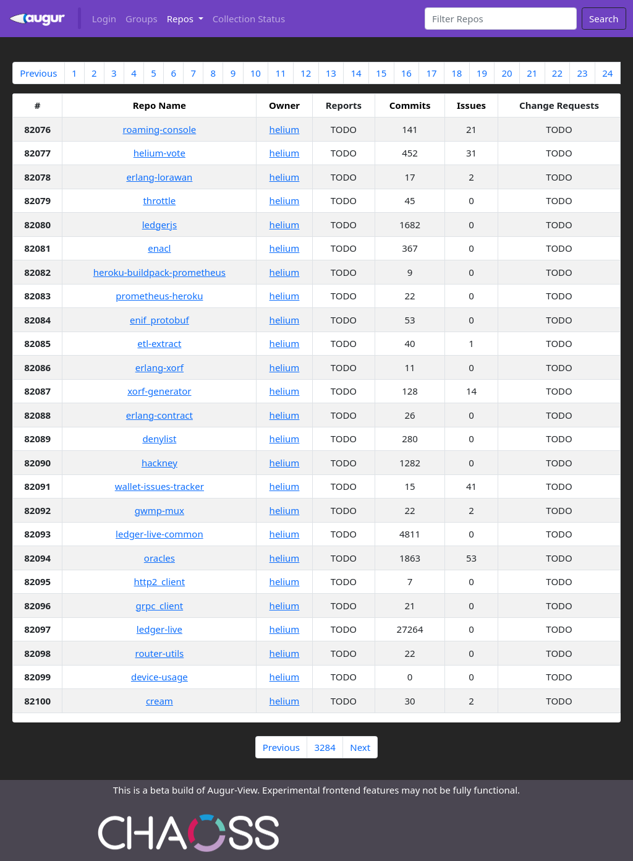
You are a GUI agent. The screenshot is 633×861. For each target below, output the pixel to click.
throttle (159, 200)
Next (360, 747)
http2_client (159, 581)
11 (280, 73)
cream (159, 701)
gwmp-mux (159, 510)
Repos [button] (181, 18)
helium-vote (159, 153)
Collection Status (249, 18)
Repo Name (159, 105)
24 (607, 73)
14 (355, 73)
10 (255, 73)
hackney (159, 462)
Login (104, 18)
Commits (410, 105)
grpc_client (160, 605)
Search (603, 18)
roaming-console (160, 129)
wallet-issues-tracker (159, 486)
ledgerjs (159, 224)
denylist (159, 438)
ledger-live (159, 629)
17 (431, 73)
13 (331, 73)
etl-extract (159, 343)
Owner (284, 105)
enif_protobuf (159, 320)
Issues (471, 105)
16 (406, 73)
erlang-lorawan (159, 177)
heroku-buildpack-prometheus (159, 272)
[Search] (501, 18)
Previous (38, 73)
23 (582, 73)
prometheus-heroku (159, 295)
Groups (141, 18)
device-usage (159, 676)
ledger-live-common (159, 534)
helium (285, 129)
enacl (159, 248)
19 (482, 73)
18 (456, 73)
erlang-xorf (159, 367)
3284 (324, 747)
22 (557, 73)
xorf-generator (159, 391)
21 (532, 73)
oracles (159, 558)
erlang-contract (159, 415)
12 (305, 73)
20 (506, 73)
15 (381, 73)
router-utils (159, 653)
